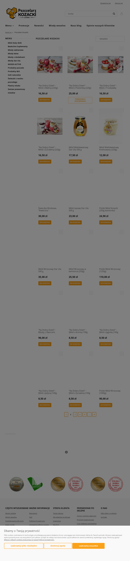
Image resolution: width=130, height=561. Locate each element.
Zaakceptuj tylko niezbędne (24, 546)
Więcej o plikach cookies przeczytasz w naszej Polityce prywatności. (29, 540)
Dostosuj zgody (57, 546)
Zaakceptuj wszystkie (88, 546)
